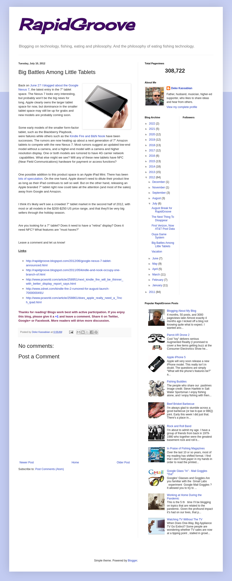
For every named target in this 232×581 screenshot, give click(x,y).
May (155, 263)
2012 (152, 177)
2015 (152, 161)
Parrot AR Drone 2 (178, 335)
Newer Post (27, 462)
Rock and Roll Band (179, 426)
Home (75, 462)
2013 (152, 172)
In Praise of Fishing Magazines (186, 448)
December (159, 182)
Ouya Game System (159, 236)
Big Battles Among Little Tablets (163, 244)
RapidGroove (76, 24)
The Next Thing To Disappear (163, 218)
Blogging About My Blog (181, 310)
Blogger (132, 560)
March (156, 274)
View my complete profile (182, 107)
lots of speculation (30, 178)
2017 (152, 150)
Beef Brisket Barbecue (180, 403)
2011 (152, 292)
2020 (152, 134)
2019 (152, 139)
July (155, 203)
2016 (152, 155)
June (155, 258)
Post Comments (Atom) (49, 469)
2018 (152, 145)
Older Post (123, 462)
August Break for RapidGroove (162, 210)
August (157, 198)
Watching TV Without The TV (184, 519)
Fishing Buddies (177, 381)
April (155, 269)
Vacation (157, 251)
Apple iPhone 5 (176, 357)
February (158, 279)
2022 (152, 123)
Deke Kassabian (181, 88)
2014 (152, 166)
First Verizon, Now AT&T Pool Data (163, 227)
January (157, 285)
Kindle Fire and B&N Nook (87, 136)
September (159, 192)
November (159, 187)
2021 (152, 128)
